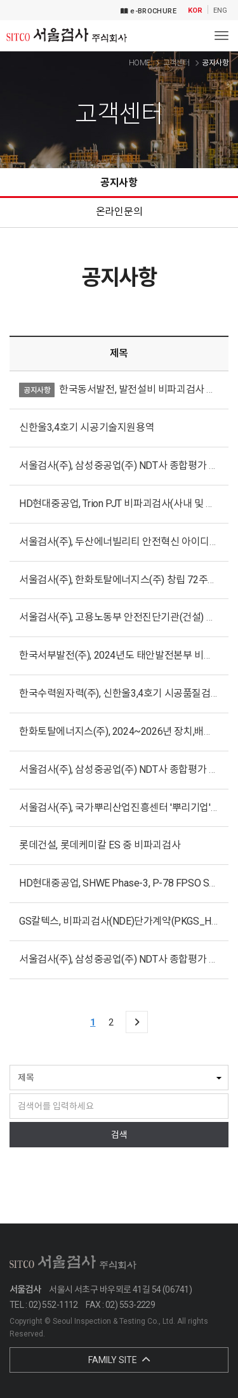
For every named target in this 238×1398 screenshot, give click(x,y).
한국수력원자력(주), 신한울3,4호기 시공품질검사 (119, 693)
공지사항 (119, 182)
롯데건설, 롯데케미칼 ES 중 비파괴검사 (99, 845)
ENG (220, 11)
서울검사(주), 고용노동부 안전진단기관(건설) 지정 (122, 617)
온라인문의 (119, 212)
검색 (119, 1135)
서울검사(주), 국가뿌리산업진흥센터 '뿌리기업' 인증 (125, 807)
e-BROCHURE (148, 11)
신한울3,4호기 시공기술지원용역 (86, 427)
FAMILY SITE (119, 1360)
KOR (195, 11)
